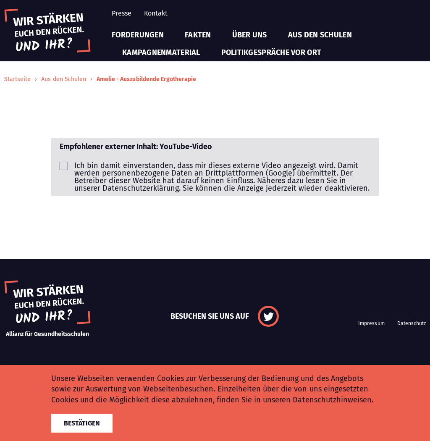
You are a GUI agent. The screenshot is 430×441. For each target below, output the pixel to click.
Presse (121, 13)
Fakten (198, 34)
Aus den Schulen (320, 34)
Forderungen (138, 34)
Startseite (17, 79)
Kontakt (156, 13)
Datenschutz (411, 323)
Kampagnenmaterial (161, 52)
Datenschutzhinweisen (332, 399)
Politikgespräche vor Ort (271, 52)
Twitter (268, 316)
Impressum (371, 323)
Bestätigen (82, 423)
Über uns (249, 34)
